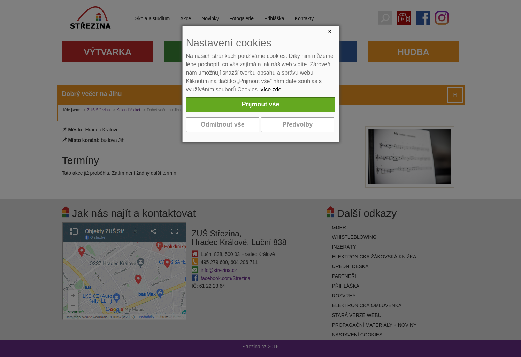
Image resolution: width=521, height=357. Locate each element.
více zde (271, 89)
